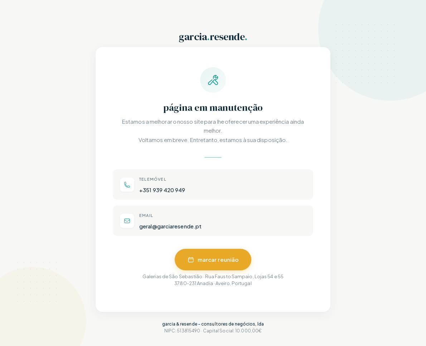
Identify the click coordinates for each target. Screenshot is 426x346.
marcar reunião (213, 259)
